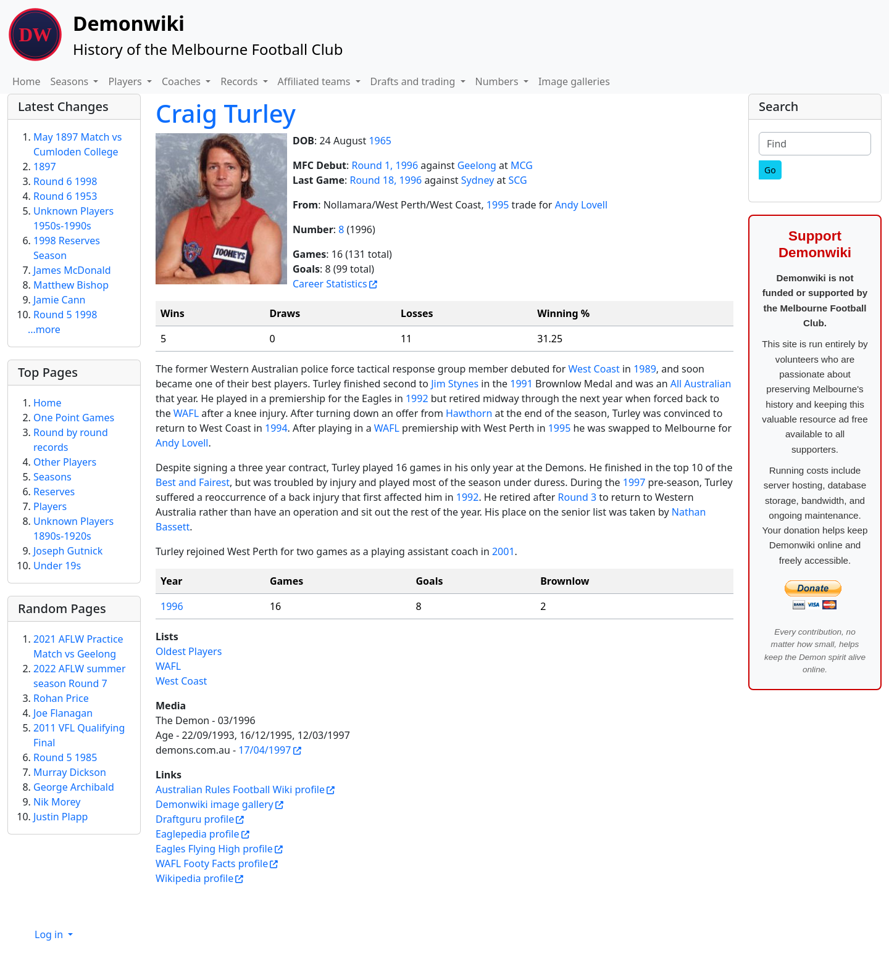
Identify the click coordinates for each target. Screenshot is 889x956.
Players (50, 506)
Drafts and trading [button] (414, 81)
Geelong (476, 165)
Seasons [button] (71, 81)
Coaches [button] (182, 81)
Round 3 (577, 497)
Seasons (52, 477)
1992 (417, 398)
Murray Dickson (69, 772)
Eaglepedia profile (197, 834)
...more (44, 329)
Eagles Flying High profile (214, 848)
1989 (644, 369)
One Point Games (73, 417)
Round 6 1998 (65, 181)
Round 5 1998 (65, 314)
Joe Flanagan (63, 713)
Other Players (64, 462)
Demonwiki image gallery (214, 804)
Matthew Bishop (71, 285)
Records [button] (240, 81)
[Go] (770, 169)
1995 (497, 205)
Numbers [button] (498, 81)
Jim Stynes (454, 383)
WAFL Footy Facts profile (212, 863)
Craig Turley (226, 113)
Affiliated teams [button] (315, 81)
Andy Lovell (581, 205)
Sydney (478, 180)
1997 (634, 482)
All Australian (701, 383)
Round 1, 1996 (384, 165)
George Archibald (73, 787)
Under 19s (57, 565)
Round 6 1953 (65, 196)
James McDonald (72, 270)
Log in (50, 934)
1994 (276, 428)
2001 (503, 551)
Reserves (54, 491)
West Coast (593, 369)
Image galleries (574, 81)
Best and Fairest (193, 482)
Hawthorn (469, 413)
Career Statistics (330, 284)
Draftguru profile (195, 819)
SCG (517, 180)
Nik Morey (56, 802)
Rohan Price (61, 698)
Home (26, 81)
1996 (172, 606)
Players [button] (126, 81)
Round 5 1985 (65, 757)
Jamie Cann (59, 300)
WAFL (186, 413)
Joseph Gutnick (67, 551)
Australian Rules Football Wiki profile (240, 789)
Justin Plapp (60, 816)
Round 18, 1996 (385, 180)
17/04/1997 (264, 750)
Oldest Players (189, 651)
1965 (380, 140)
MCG (522, 165)
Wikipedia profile (194, 878)
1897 (44, 166)
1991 (521, 383)
